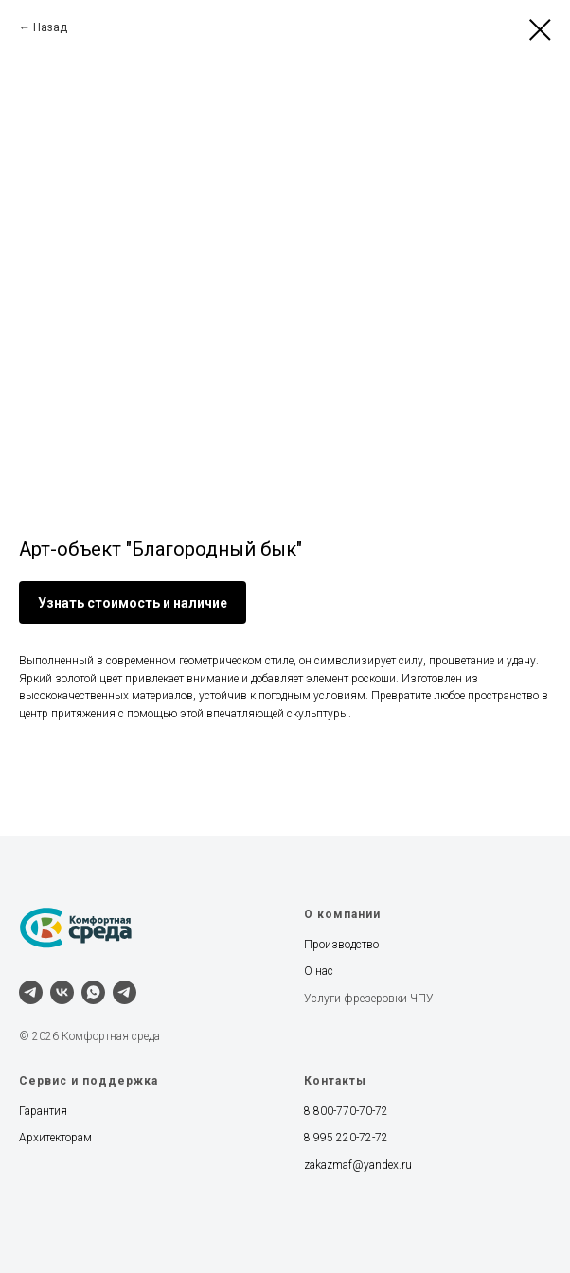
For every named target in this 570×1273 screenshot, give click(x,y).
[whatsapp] (93, 992)
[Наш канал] (124, 992)
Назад (50, 27)
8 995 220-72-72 (346, 1137)
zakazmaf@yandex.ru (358, 1165)
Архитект (42, 1137)
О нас (318, 971)
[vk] (62, 992)
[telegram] (31, 992)
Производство (341, 944)
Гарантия (43, 1111)
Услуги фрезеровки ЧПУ (369, 998)
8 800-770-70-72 (346, 1111)
